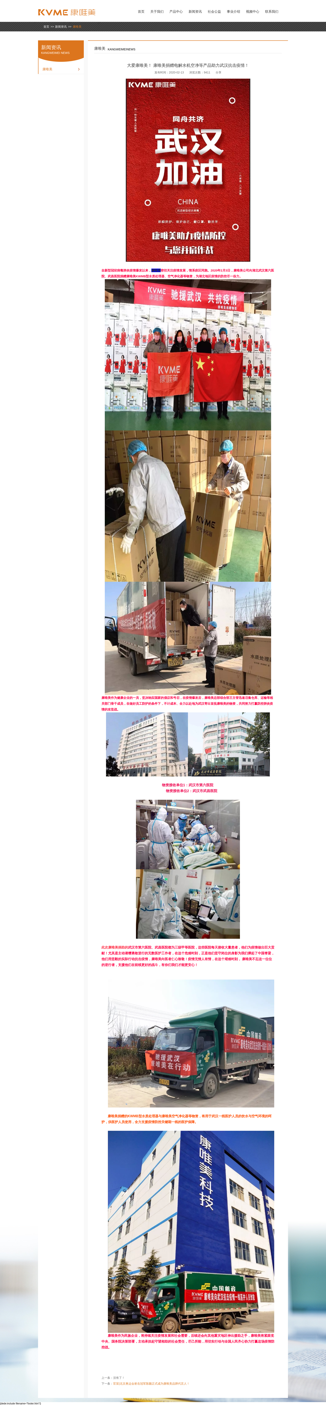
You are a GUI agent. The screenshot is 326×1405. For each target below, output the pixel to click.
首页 (141, 11)
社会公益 (214, 11)
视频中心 (252, 11)
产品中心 (176, 11)
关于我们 (157, 11)
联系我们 (271, 11)
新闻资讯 (195, 11)
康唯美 (77, 26)
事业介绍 (233, 11)
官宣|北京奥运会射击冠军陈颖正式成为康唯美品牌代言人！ (151, 1383)
